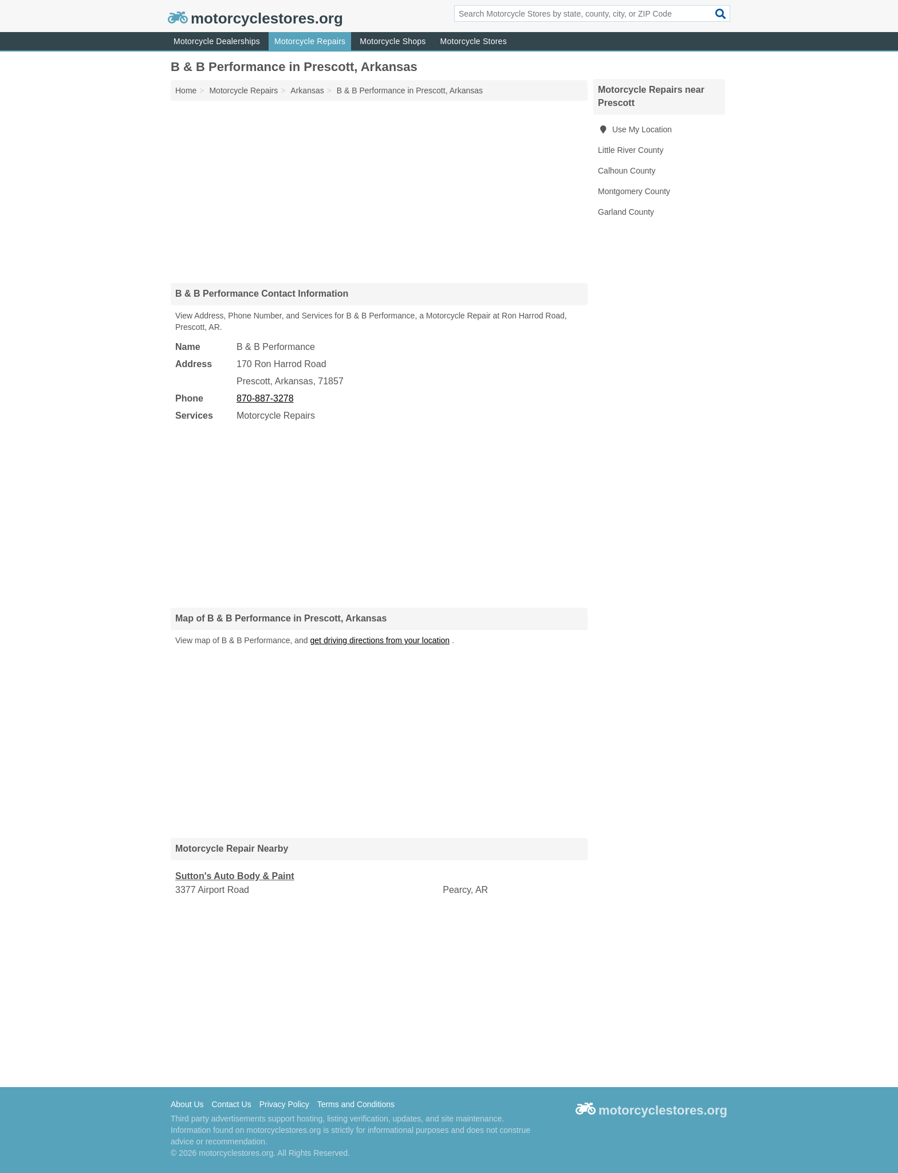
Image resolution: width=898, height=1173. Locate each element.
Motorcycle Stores (473, 41)
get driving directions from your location (380, 640)
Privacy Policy (284, 1104)
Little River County (630, 150)
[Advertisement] (379, 191)
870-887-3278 (265, 398)
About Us (187, 1104)
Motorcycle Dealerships (217, 41)
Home (185, 90)
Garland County (626, 212)
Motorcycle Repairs (309, 41)
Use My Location (635, 129)
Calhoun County (626, 170)
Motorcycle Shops (393, 41)
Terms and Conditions (356, 1104)
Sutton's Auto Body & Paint (234, 876)
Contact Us (231, 1104)
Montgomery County (634, 191)
